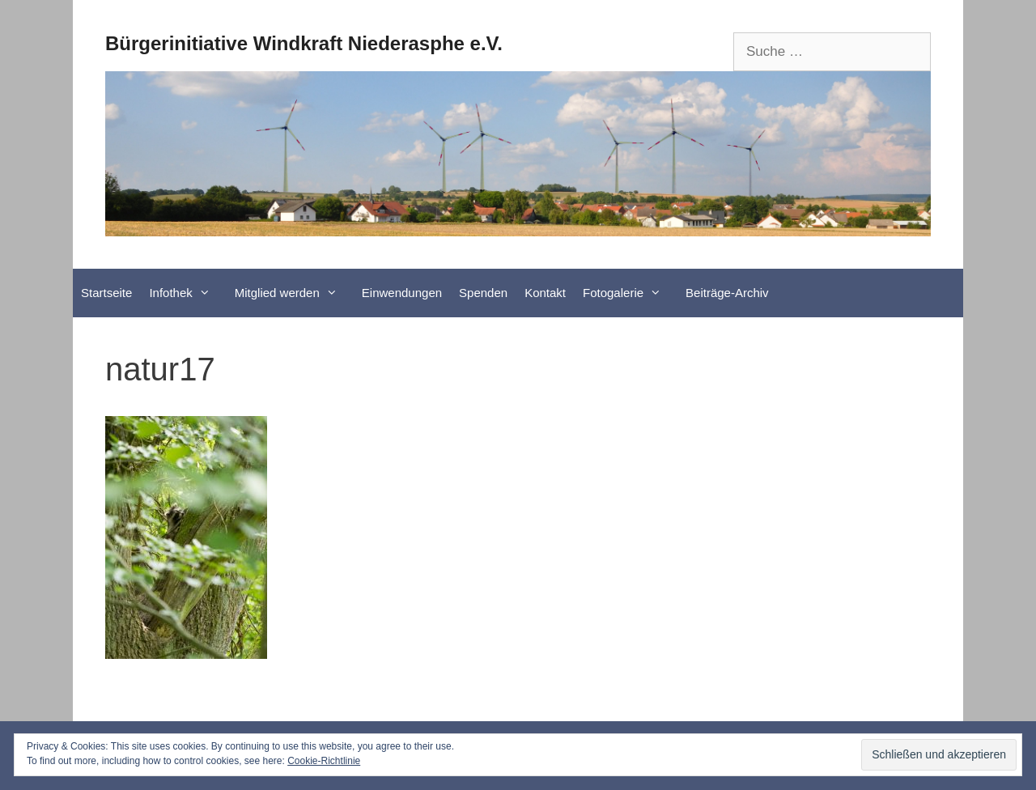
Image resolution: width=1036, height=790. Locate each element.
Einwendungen (402, 292)
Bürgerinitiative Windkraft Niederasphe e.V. (304, 43)
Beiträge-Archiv (727, 292)
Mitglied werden (294, 293)
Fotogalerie (630, 293)
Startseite (106, 292)
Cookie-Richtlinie (323, 761)
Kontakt (545, 292)
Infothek (187, 293)
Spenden (483, 292)
